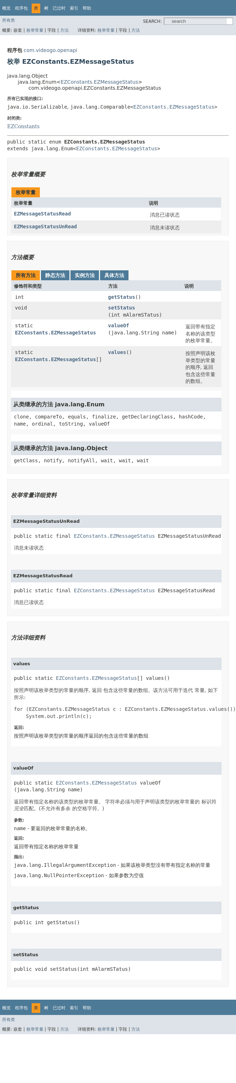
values (117, 352)
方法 (64, 30)
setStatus (121, 308)
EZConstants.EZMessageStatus (99, 82)
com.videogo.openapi (50, 50)
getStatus (121, 297)
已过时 (59, 8)
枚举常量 (34, 30)
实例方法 (85, 275)
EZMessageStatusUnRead (45, 226)
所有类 (8, 20)
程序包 (21, 8)
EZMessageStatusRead (42, 214)
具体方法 (114, 275)
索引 (74, 8)
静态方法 (55, 275)
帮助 (87, 8)
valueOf (118, 325)
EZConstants (23, 126)
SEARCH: (152, 21)
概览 (6, 8)
